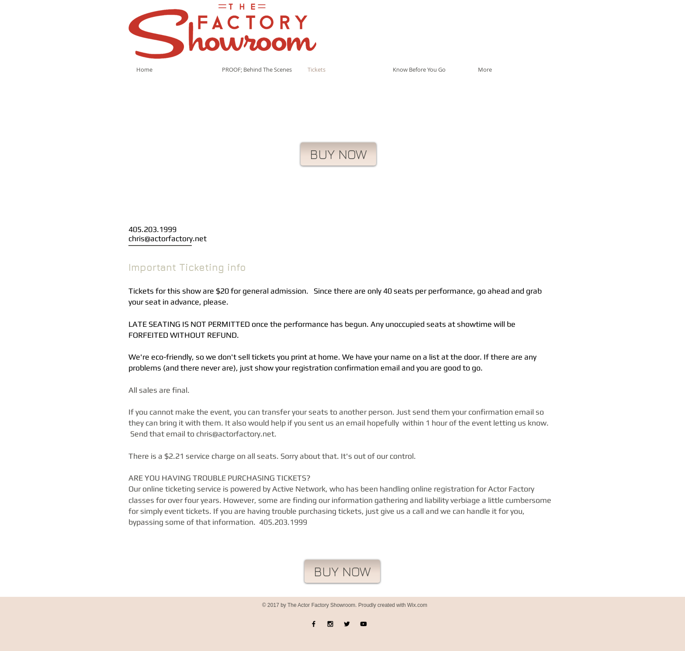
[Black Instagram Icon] (330, 624)
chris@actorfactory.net (167, 238)
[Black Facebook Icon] (314, 624)
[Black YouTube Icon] (363, 624)
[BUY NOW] (338, 154)
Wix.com (417, 605)
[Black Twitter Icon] (347, 624)
